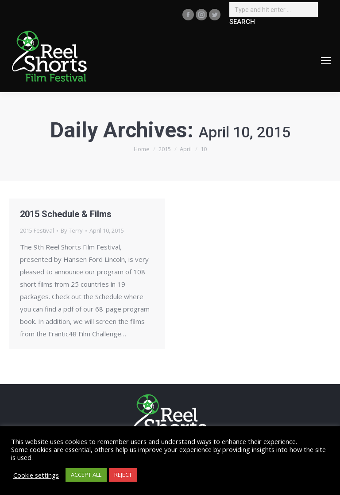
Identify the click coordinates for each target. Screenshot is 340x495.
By (72, 230)
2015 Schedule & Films (66, 214)
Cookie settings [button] (36, 475)
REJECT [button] (123, 475)
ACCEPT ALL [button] (86, 475)
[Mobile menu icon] (326, 60)
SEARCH (242, 22)
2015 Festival (37, 230)
